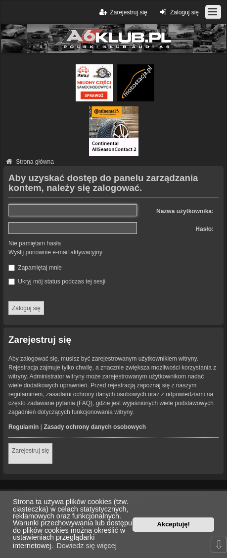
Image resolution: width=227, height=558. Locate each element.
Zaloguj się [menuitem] (178, 12)
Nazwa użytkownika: (185, 211)
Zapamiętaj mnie (35, 267)
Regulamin (23, 426)
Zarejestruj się (30, 450)
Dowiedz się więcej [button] (86, 546)
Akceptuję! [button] (173, 524)
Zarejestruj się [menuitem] (122, 12)
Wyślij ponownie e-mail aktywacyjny (55, 252)
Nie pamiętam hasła (34, 243)
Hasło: (204, 229)
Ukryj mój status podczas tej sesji (56, 281)
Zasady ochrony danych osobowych (95, 426)
